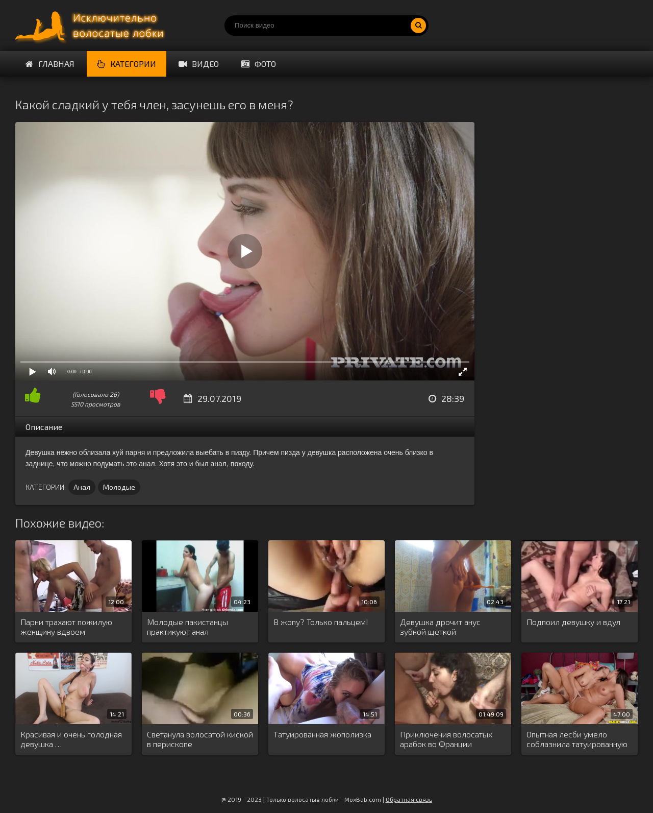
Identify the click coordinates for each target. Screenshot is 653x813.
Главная (50, 63)
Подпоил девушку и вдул (573, 622)
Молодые (119, 487)
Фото (258, 63)
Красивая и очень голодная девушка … (71, 739)
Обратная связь (409, 799)
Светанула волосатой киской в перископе (200, 739)
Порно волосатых (91, 25)
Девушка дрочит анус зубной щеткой (440, 626)
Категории (126, 63)
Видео (199, 63)
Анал (81, 487)
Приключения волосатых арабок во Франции (446, 739)
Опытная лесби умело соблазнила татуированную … (576, 739)
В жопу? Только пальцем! (320, 622)
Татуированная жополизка (322, 734)
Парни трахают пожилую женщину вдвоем (66, 626)
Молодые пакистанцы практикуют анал (187, 626)
